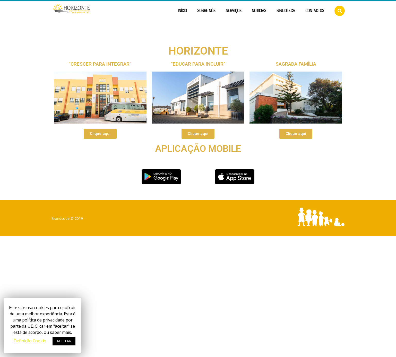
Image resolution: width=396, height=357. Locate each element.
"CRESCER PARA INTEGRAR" (100, 64)
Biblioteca (286, 10)
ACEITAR (64, 340)
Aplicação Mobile (198, 148)
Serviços (234, 10)
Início (182, 10)
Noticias (259, 10)
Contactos (314, 10)
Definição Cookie (30, 341)
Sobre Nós (206, 10)
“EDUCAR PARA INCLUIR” (198, 64)
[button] (100, 134)
